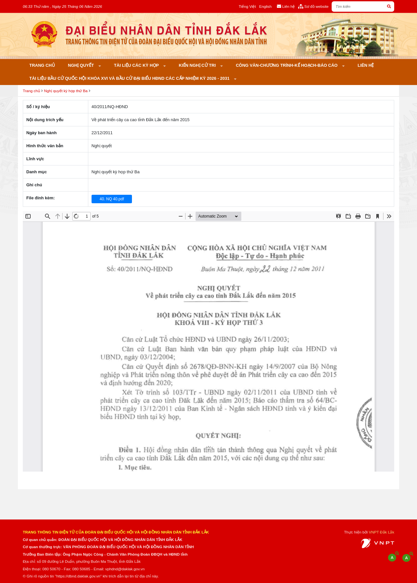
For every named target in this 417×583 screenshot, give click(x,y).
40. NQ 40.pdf (112, 199)
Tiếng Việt (247, 6)
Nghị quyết (81, 65)
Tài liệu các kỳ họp (137, 65)
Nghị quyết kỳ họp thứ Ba (66, 91)
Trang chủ (42, 65)
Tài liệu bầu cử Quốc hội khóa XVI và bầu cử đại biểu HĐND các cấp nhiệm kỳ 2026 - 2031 (130, 78)
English (265, 6)
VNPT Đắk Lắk (381, 532)
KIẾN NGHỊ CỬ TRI (198, 65)
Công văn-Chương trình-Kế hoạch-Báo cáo (287, 65)
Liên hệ (366, 65)
